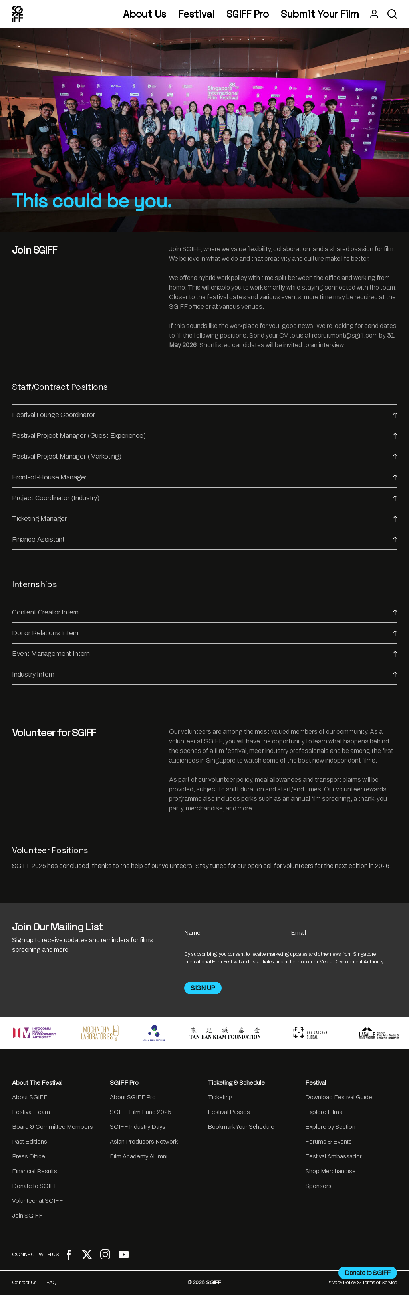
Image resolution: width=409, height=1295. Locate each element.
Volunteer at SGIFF (37, 1201)
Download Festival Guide (338, 1097)
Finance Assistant (204, 539)
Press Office (28, 1156)
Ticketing (220, 1097)
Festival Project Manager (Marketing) (204, 456)
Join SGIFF (27, 1215)
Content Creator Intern (204, 612)
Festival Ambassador (333, 1156)
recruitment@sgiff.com (345, 335)
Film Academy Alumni (138, 1156)
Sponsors (318, 1186)
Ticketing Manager (204, 518)
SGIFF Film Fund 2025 (140, 1112)
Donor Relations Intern (204, 633)
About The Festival (37, 1083)
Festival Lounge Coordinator (204, 415)
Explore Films (323, 1112)
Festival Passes (229, 1112)
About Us (144, 14)
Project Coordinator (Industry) (204, 498)
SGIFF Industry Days (137, 1127)
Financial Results (34, 1171)
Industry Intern (204, 674)
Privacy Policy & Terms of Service (361, 1282)
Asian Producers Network (144, 1141)
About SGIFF (30, 1097)
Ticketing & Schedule (236, 1083)
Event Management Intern (204, 653)
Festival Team (31, 1112)
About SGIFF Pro (133, 1097)
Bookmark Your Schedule (241, 1127)
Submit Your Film (320, 14)
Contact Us (24, 1282)
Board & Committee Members (52, 1127)
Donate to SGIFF (35, 1186)
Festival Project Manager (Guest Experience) (204, 435)
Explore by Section (330, 1127)
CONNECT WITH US (35, 1254)
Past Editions (29, 1141)
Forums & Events (328, 1141)
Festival (196, 14)
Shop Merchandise (330, 1171)
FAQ (51, 1282)
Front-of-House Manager (204, 477)
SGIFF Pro (247, 14)
